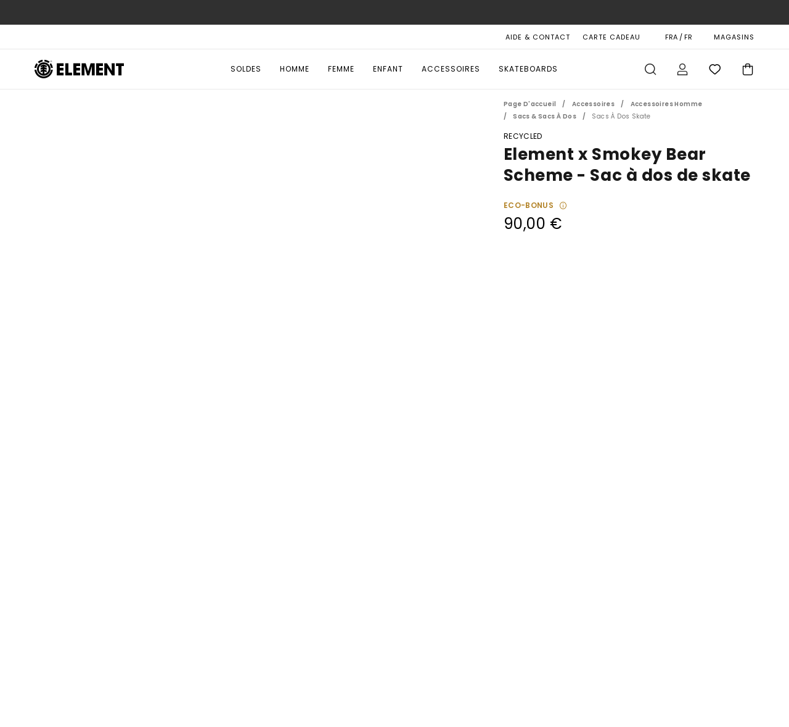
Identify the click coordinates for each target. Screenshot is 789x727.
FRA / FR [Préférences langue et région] (678, 37)
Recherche (650, 69)
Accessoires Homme (667, 104)
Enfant (388, 69)
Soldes (246, 69)
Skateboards (528, 69)
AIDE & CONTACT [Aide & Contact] (537, 37)
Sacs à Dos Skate (621, 116)
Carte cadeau (611, 37)
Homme (294, 69)
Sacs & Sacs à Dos (544, 116)
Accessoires (451, 69)
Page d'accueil (530, 104)
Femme (341, 69)
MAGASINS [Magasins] (734, 37)
